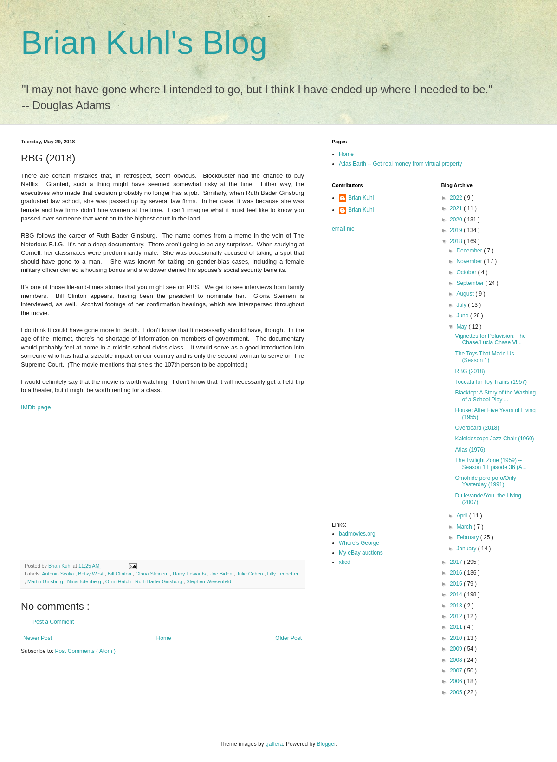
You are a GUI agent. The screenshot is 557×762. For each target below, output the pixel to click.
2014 (457, 594)
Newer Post (37, 638)
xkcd (344, 562)
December (470, 250)
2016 (457, 572)
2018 (457, 241)
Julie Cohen (251, 573)
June (463, 315)
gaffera (274, 744)
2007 (457, 670)
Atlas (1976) (470, 449)
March (464, 526)
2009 (457, 649)
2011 (457, 627)
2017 (457, 562)
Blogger (326, 744)
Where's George (359, 543)
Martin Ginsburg (46, 581)
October (467, 272)
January (467, 548)
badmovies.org (357, 533)
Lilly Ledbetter (282, 573)
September (470, 283)
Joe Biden (222, 573)
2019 (457, 230)
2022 (457, 197)
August (465, 294)
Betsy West (91, 573)
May (462, 326)
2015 (457, 584)
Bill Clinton (120, 573)
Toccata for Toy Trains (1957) (491, 382)
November (470, 261)
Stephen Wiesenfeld (208, 581)
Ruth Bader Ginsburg (159, 581)
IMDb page (36, 407)
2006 (457, 681)
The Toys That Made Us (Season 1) (484, 356)
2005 (457, 692)
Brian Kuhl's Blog (144, 43)
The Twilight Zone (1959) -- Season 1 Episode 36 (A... (490, 463)
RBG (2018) (470, 371)
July (462, 305)
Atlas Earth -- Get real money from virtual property (400, 164)
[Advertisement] (148, 485)
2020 (457, 219)
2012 (457, 616)
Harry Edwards (190, 573)
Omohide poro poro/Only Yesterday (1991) (485, 481)
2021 (457, 208)
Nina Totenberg (85, 581)
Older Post (288, 638)
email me (343, 229)
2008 (457, 660)
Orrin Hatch (118, 581)
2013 (457, 605)
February (468, 537)
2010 (457, 638)
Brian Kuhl (361, 197)
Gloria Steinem (153, 573)
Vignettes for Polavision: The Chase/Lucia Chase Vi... (490, 339)
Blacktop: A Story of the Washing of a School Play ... (495, 395)
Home (163, 638)
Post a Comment (53, 622)
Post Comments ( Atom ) (85, 651)
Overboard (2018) (477, 428)
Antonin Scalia (58, 573)
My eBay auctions (361, 552)
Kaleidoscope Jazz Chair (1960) (494, 438)
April (462, 515)
